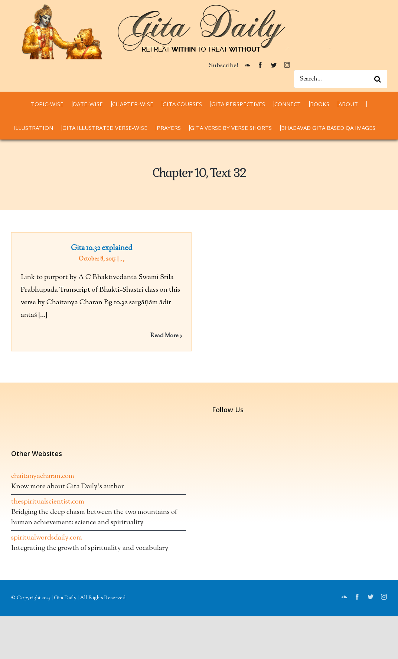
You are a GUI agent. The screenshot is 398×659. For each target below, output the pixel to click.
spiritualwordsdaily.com (46, 545)
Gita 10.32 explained (101, 248)
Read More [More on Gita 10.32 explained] (164, 336)
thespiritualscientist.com (47, 509)
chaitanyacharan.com (42, 483)
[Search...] (340, 79)
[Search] (377, 79)
